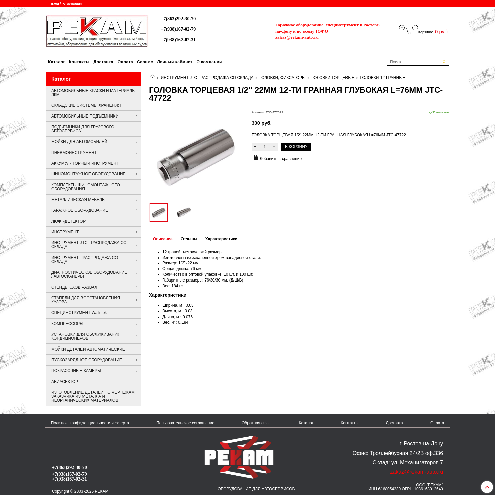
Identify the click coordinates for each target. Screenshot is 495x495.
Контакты (79, 62)
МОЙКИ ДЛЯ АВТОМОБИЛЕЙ (79, 141)
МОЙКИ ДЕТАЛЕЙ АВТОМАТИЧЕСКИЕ (88, 349)
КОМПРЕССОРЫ (67, 323)
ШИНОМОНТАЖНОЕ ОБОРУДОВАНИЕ (88, 174)
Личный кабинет (174, 62)
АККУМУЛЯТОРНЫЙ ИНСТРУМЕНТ (85, 163)
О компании (209, 62)
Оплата (125, 62)
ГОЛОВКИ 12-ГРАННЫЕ (382, 77)
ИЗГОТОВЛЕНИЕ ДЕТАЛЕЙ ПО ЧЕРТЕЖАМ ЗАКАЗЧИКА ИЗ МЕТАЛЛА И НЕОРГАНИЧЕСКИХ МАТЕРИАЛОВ (93, 396)
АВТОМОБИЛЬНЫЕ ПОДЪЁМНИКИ (85, 116)
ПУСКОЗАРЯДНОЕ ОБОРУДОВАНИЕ (86, 360)
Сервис (145, 62)
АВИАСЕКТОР (64, 381)
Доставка (103, 62)
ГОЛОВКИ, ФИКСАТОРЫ (282, 77)
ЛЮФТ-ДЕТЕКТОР (68, 221)
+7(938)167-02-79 (178, 29)
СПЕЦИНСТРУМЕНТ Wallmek (79, 312)
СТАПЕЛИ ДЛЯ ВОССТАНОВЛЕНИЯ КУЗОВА (85, 300)
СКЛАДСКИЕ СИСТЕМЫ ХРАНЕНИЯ (86, 105)
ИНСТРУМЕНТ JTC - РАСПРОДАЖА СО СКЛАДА (207, 77)
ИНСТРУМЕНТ (65, 232)
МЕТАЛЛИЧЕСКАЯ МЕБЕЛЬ (78, 199)
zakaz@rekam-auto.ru (297, 37)
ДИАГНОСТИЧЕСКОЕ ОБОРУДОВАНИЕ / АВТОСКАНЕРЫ (89, 274)
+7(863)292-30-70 (178, 18)
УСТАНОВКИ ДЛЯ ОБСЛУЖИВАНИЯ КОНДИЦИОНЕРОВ (86, 336)
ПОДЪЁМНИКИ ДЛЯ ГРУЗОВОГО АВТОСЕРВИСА (82, 129)
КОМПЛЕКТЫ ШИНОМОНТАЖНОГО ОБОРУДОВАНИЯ (85, 187)
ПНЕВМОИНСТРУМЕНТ (74, 152)
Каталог (56, 62)
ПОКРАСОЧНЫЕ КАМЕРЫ (76, 370)
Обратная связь (256, 423)
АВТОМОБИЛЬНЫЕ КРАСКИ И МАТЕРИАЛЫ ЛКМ (93, 92)
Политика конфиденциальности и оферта (90, 423)
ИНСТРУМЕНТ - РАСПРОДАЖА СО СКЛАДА (84, 259)
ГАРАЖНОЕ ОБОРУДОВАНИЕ (79, 210)
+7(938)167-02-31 (178, 39)
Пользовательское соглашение (185, 423)
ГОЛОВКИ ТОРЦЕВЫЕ (332, 77)
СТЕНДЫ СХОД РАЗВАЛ (74, 287)
